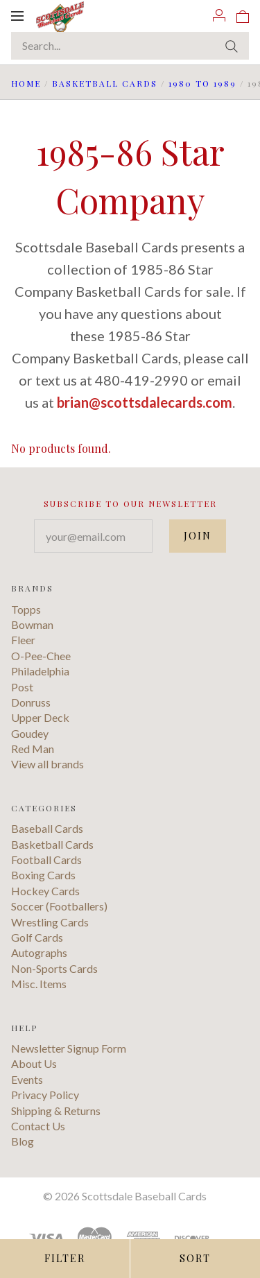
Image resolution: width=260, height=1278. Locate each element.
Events (27, 1079)
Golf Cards (37, 937)
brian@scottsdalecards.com (144, 402)
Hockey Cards (45, 890)
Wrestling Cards (50, 922)
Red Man (32, 748)
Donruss (31, 702)
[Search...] (130, 46)
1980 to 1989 (202, 83)
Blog (22, 1141)
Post (22, 686)
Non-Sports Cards (54, 968)
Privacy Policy (45, 1094)
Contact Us (38, 1125)
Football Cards (46, 859)
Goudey (30, 733)
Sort (195, 1258)
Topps (26, 609)
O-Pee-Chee (41, 655)
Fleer (23, 639)
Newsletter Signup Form (68, 1048)
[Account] (219, 15)
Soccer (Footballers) (59, 906)
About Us (34, 1063)
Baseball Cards (47, 828)
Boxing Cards (43, 874)
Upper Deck (40, 717)
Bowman (32, 624)
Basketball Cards (104, 83)
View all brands (47, 763)
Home (26, 83)
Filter (64, 1258)
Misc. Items (39, 983)
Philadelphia (40, 670)
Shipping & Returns (56, 1110)
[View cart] (242, 15)
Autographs (39, 952)
